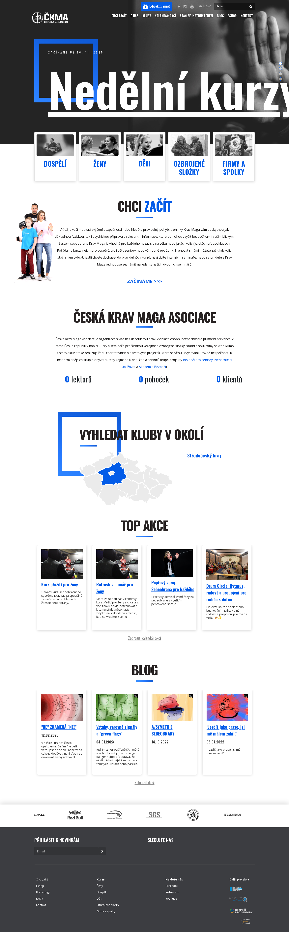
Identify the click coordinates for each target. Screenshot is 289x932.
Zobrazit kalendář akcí (144, 638)
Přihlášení (205, 6)
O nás (134, 15)
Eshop (232, 15)
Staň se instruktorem (196, 15)
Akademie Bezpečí (152, 367)
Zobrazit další (145, 782)
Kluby (146, 15)
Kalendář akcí (165, 15)
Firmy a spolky (106, 911)
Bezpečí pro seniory (198, 360)
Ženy (100, 886)
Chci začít (119, 15)
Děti (99, 898)
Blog (220, 15)
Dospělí (101, 892)
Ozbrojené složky (108, 905)
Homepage (43, 892)
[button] (156, 6)
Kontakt (247, 15)
